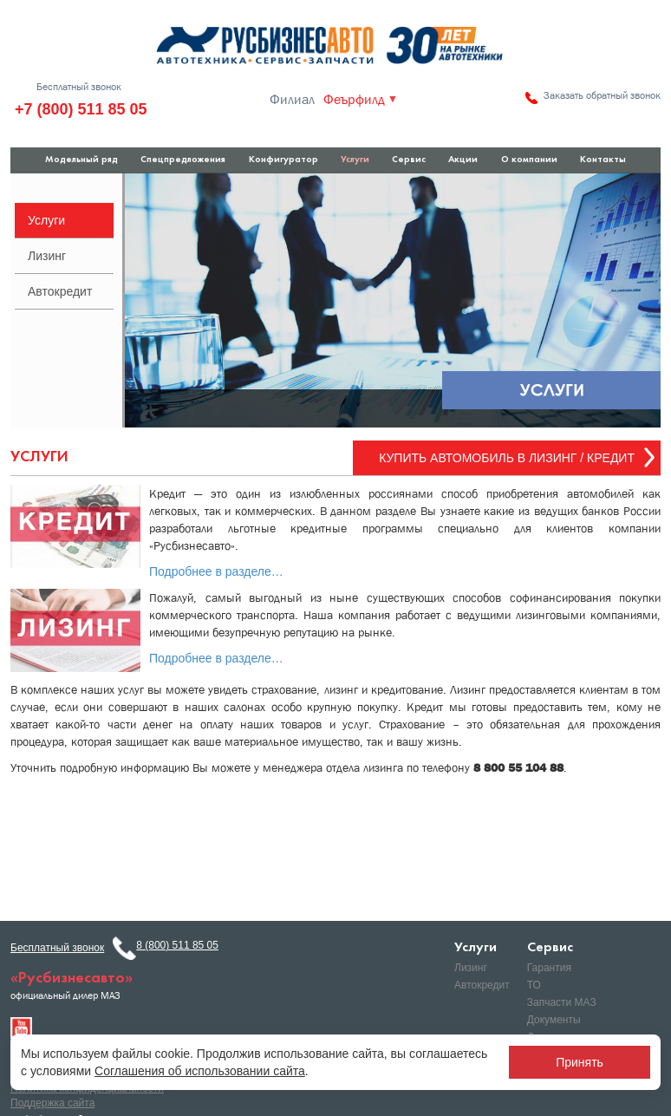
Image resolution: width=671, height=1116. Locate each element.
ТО (534, 985)
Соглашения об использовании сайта (199, 1071)
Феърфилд (354, 100)
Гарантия (549, 968)
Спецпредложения (182, 160)
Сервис (409, 160)
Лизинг (47, 256)
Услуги (355, 160)
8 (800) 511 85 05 (177, 945)
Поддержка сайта (52, 1103)
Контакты (603, 160)
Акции (463, 160)
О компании (529, 160)
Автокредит (60, 291)
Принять (579, 1062)
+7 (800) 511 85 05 (81, 109)
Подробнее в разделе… (216, 571)
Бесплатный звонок (78, 87)
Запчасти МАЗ (561, 1002)
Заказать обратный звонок (602, 95)
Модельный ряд (81, 160)
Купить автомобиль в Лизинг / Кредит (507, 458)
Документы (554, 1020)
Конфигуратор (283, 160)
